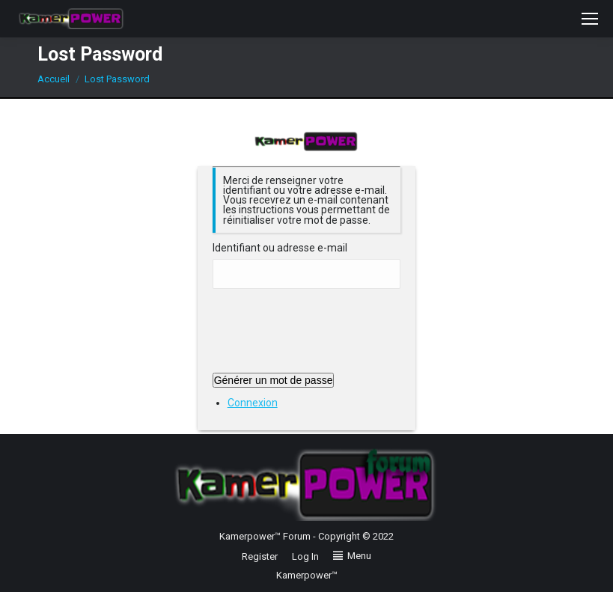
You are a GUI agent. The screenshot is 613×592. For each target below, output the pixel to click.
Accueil (53, 79)
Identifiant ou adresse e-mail (280, 248)
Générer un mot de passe (273, 380)
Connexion (253, 403)
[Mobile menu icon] (590, 18)
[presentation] (326, 336)
